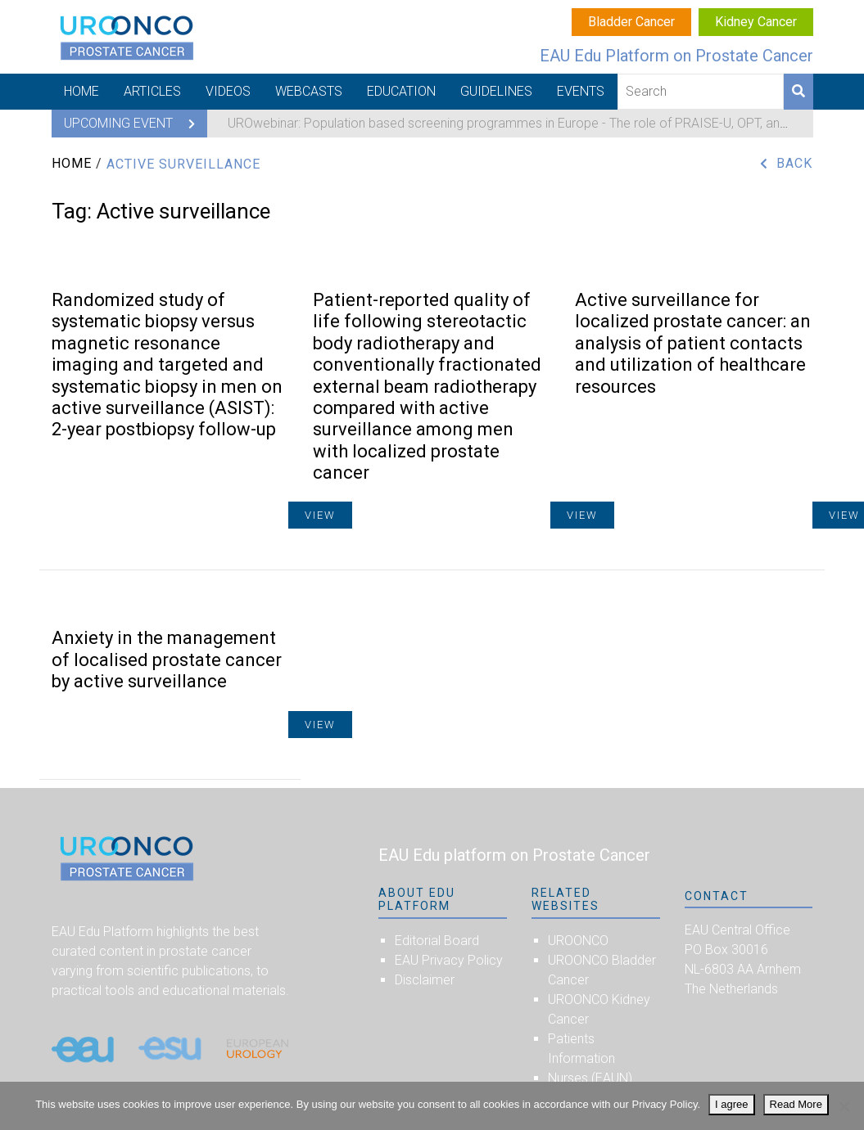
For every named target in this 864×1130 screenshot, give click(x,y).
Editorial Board (437, 940)
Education (401, 91)
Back (794, 163)
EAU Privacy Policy (449, 960)
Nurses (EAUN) (590, 1078)
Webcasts (308, 91)
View (320, 724)
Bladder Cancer (631, 21)
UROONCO (578, 940)
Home (81, 91)
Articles (152, 91)
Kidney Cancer (756, 21)
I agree (731, 1104)
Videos (228, 91)
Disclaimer (425, 980)
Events (580, 91)
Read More (796, 1104)
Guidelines (496, 91)
